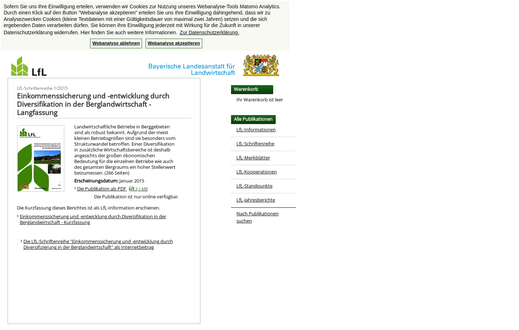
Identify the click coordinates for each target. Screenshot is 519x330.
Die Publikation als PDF (112, 188)
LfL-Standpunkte (254, 185)
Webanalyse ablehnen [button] (115, 43)
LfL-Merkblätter (253, 157)
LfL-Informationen (256, 129)
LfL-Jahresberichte (255, 200)
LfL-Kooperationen (256, 171)
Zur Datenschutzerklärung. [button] (209, 32)
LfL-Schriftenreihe (255, 143)
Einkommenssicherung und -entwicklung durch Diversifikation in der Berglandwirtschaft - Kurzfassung (93, 219)
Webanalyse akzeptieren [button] (174, 43)
